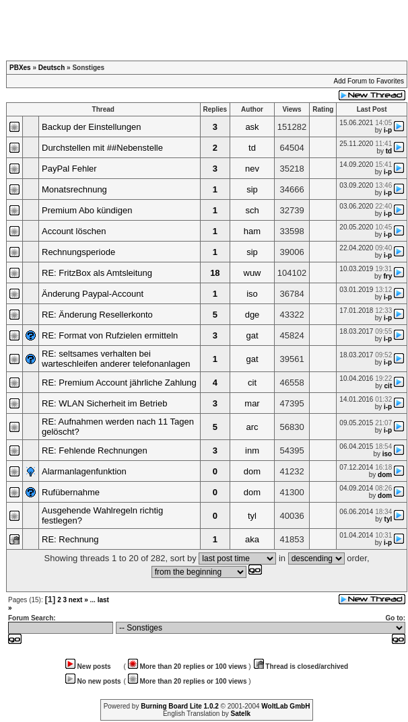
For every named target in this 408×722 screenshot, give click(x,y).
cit (252, 382)
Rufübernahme (71, 492)
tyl (252, 516)
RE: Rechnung (70, 539)
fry (387, 276)
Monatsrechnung (74, 189)
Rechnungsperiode (78, 252)
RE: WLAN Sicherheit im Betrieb (104, 403)
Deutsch (51, 67)
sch (252, 210)
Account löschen (74, 231)
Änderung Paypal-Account (92, 294)
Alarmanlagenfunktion (84, 471)
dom (252, 471)
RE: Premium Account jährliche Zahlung (119, 382)
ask (252, 127)
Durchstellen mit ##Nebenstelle (102, 148)
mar (251, 403)
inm (252, 450)
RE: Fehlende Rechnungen (94, 450)
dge (252, 315)
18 (214, 273)
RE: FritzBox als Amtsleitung (97, 273)
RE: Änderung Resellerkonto (97, 315)
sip (252, 189)
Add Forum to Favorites (369, 81)
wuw (252, 273)
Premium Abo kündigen (87, 210)
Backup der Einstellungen (91, 127)
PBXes (20, 67)
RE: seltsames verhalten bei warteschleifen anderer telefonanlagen (116, 359)
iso (252, 294)
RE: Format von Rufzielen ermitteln (110, 335)
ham (252, 231)
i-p (388, 130)
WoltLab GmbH (285, 706)
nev (252, 169)
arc (252, 427)
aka (252, 539)
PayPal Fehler (69, 169)
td (252, 148)
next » (78, 600)
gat (252, 335)
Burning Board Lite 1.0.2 (180, 706)
